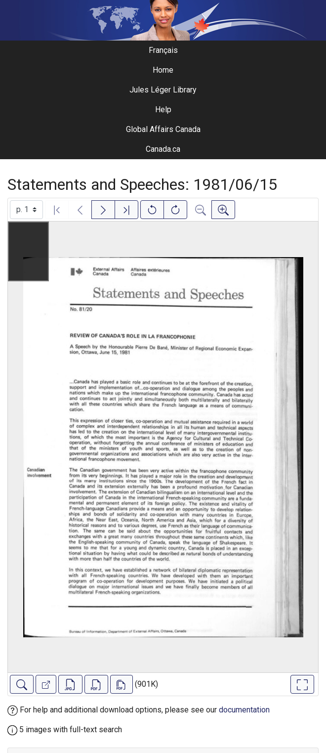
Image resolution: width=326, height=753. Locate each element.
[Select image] (26, 209)
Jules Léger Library (163, 89)
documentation (244, 709)
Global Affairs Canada (163, 129)
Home (163, 70)
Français (163, 50)
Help (163, 109)
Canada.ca (163, 149)
